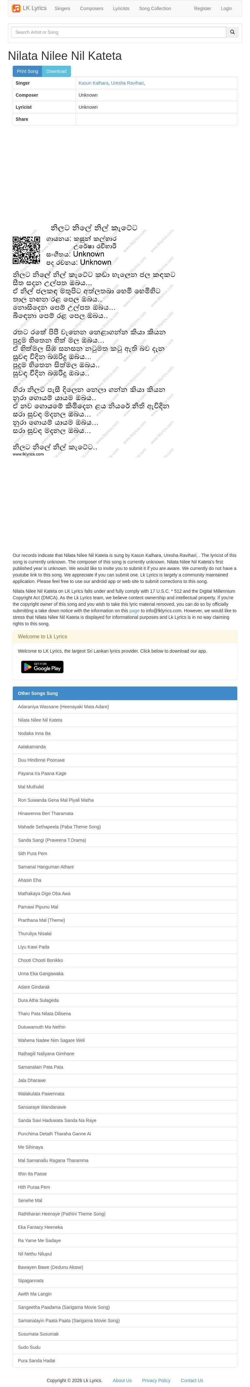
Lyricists (121, 8)
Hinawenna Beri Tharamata (45, 813)
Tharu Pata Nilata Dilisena (44, 1013)
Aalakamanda (32, 746)
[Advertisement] (125, 177)
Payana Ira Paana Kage (42, 773)
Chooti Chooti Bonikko (40, 960)
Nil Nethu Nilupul (35, 1253)
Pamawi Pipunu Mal (38, 906)
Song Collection (155, 8)
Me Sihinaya (30, 1147)
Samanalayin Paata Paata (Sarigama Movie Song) (69, 1320)
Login (226, 8)
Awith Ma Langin (34, 1294)
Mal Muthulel (31, 786)
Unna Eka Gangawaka (40, 973)
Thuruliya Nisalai (34, 933)
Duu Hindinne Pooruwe (41, 760)
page (135, 610)
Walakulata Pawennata (41, 1093)
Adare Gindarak (34, 987)
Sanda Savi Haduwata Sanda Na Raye (57, 1120)
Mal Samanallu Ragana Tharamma (53, 1160)
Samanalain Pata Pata (40, 1067)
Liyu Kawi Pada (33, 947)
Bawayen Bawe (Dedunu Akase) (50, 1267)
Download (56, 71)
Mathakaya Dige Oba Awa (44, 893)
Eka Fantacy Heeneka (40, 1227)
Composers (92, 8)
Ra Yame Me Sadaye (39, 1240)
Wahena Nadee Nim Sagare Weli (51, 1040)
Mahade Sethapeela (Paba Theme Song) (59, 826)
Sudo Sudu (29, 1347)
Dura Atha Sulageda (38, 1000)
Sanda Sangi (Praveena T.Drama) (52, 840)
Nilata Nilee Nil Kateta (40, 720)
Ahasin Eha (29, 880)
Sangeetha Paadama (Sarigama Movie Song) (64, 1307)
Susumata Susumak (38, 1334)
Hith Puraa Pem (34, 1187)
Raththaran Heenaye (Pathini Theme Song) (61, 1213)
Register (202, 8)
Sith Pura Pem (32, 853)
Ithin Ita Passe (32, 1173)
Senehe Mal (30, 1200)
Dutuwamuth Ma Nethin (41, 1027)
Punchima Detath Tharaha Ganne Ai (54, 1133)
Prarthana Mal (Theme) (41, 920)
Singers (62, 8)
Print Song (27, 71)
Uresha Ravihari (127, 83)
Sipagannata (31, 1280)
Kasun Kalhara (93, 83)
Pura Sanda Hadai (36, 1360)
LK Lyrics (29, 8)
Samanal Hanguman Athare (46, 866)
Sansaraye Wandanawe (42, 1107)
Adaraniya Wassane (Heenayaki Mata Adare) (63, 706)
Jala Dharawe (32, 1080)
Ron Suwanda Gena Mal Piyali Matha (56, 800)
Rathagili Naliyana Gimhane (46, 1053)
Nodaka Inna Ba (34, 733)
